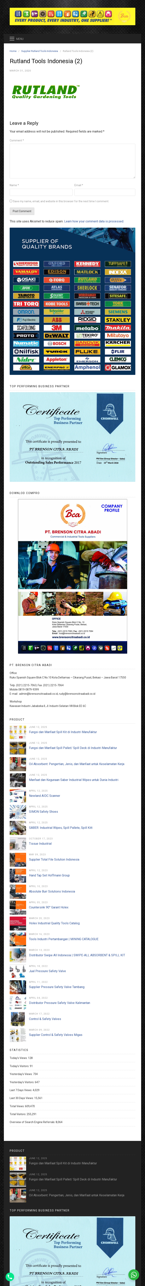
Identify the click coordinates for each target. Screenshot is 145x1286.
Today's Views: (19, 1058)
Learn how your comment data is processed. (94, 221)
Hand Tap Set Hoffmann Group (49, 875)
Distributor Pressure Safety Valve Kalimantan (59, 1003)
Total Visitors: (18, 1114)
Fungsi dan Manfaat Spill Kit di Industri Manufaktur (63, 732)
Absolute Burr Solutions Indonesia (52, 891)
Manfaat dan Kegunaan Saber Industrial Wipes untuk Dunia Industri (73, 780)
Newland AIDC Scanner (44, 796)
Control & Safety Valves (45, 1019)
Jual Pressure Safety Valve (47, 971)
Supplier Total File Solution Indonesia (54, 859)
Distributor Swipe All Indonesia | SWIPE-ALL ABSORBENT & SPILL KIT (77, 955)
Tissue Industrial (40, 843)
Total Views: (17, 1106)
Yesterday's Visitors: (22, 1082)
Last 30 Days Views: (22, 1098)
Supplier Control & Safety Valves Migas (55, 1035)
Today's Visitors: (20, 1066)
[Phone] (10, 1277)
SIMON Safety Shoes (43, 811)
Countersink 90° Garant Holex (48, 907)
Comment (17, 140)
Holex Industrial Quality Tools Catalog (54, 923)
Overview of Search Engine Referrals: (33, 1122)
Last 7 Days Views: (21, 1090)
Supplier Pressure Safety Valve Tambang (56, 987)
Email (78, 185)
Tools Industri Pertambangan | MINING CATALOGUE (63, 939)
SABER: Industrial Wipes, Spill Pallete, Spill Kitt (60, 828)
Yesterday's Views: (21, 1074)
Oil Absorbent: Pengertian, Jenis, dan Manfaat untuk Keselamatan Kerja (76, 764)
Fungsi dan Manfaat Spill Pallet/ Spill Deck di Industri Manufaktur (73, 748)
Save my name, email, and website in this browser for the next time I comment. (61, 201)
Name (14, 185)
